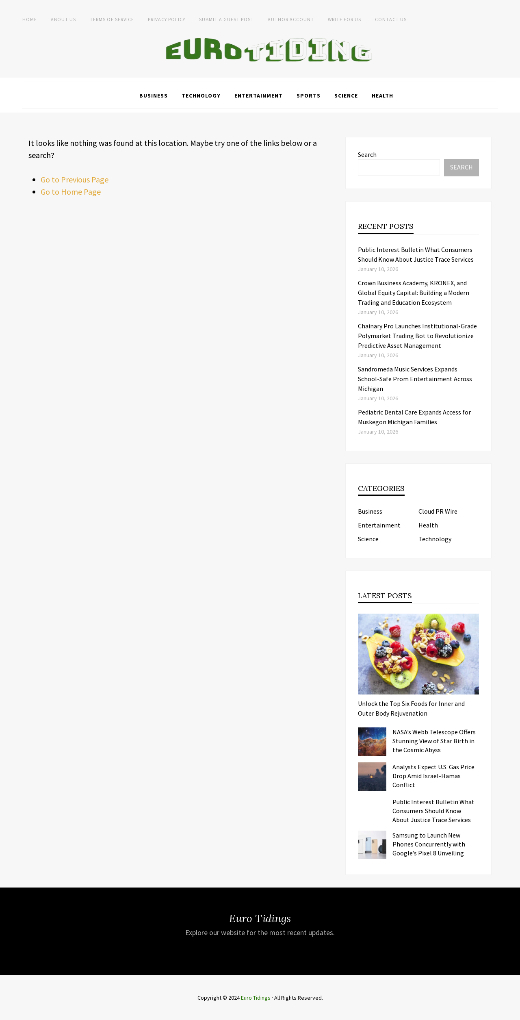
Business (153, 95)
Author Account (291, 19)
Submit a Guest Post (226, 19)
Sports (309, 95)
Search (367, 154)
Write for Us (344, 19)
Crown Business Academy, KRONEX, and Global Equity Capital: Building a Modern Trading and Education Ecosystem (413, 292)
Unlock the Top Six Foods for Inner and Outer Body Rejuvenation (411, 708)
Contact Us (391, 19)
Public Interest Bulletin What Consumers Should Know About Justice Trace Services (433, 811)
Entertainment (258, 95)
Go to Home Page (71, 192)
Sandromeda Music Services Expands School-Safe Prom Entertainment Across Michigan (415, 379)
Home (29, 19)
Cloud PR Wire (437, 511)
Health (382, 95)
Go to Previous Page (74, 179)
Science (346, 95)
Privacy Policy (166, 19)
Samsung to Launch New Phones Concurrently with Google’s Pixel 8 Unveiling (428, 844)
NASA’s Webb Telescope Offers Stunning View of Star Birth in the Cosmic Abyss (434, 741)
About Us (63, 19)
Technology (201, 95)
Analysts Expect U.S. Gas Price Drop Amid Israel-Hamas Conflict (433, 776)
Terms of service (112, 19)
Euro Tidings (256, 997)
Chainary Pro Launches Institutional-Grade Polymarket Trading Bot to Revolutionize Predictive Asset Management (417, 335)
